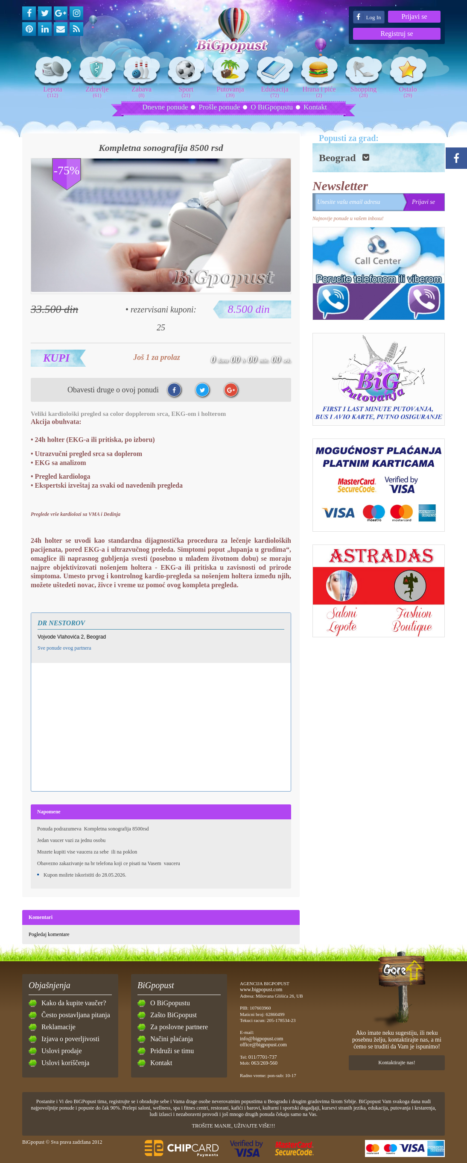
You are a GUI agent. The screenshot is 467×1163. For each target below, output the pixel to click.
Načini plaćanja (171, 1038)
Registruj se (397, 33)
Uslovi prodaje (61, 1050)
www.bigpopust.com (261, 989)
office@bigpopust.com (263, 1045)
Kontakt (315, 107)
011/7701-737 (262, 1057)
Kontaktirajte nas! (396, 1063)
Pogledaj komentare (49, 934)
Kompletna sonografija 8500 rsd (161, 147)
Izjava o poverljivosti (70, 1038)
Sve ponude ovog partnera (64, 648)
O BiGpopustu (272, 107)
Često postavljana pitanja (75, 1015)
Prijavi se (414, 16)
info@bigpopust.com (261, 1039)
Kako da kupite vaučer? (73, 1003)
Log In (368, 17)
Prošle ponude (219, 107)
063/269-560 (264, 1063)
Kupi (56, 358)
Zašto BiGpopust (173, 1015)
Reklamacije (58, 1027)
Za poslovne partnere (179, 1027)
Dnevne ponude (165, 107)
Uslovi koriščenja (65, 1062)
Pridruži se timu (172, 1050)
